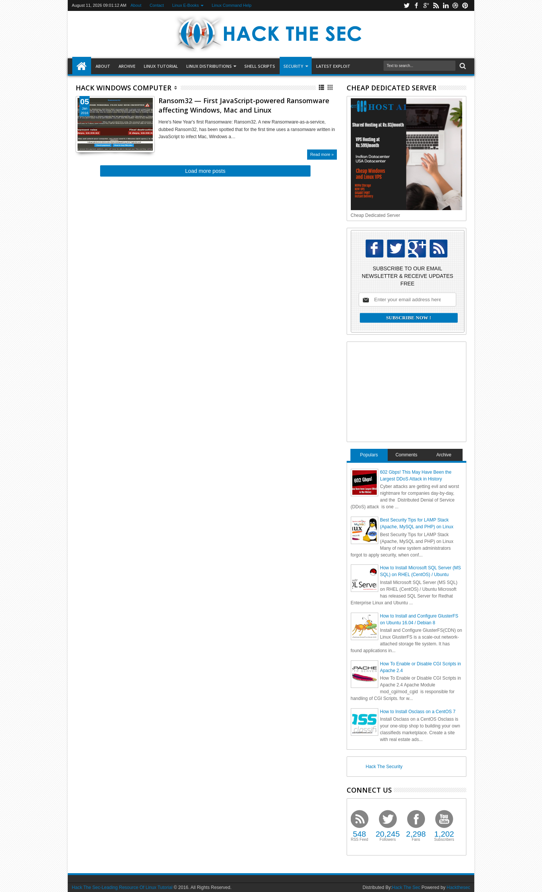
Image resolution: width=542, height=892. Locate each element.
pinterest (465, 5)
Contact (157, 5)
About (136, 5)
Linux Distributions (209, 66)
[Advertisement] (407, 391)
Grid (330, 87)
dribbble (455, 5)
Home (81, 66)
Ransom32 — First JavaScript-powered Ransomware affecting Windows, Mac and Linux (243, 105)
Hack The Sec (406, 887)
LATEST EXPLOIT (333, 66)
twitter (406, 5)
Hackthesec (458, 887)
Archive (127, 66)
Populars (369, 454)
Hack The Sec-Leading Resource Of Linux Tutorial (122, 887)
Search (462, 66)
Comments (406, 454)
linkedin (446, 5)
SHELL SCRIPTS (259, 66)
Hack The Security (384, 766)
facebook (416, 5)
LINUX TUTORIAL (161, 66)
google (426, 5)
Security (293, 66)
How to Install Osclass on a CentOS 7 (418, 711)
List (322, 87)
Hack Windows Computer (123, 87)
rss (436, 5)
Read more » (321, 154)
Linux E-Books (185, 5)
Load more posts (205, 171)
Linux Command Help (231, 5)
